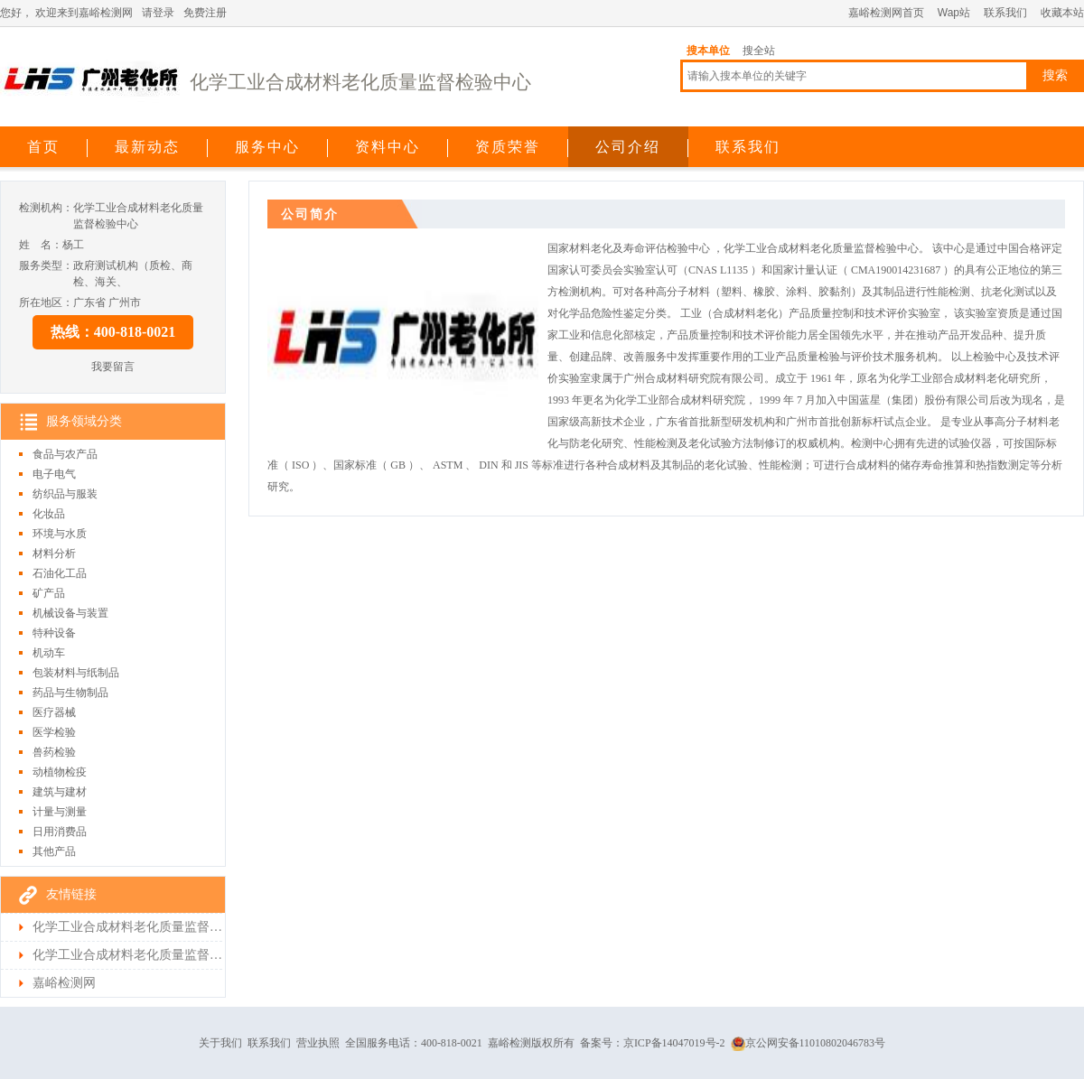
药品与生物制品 (70, 692)
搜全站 (759, 50)
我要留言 (113, 366)
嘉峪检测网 (64, 983)
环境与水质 (60, 533)
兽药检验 (54, 752)
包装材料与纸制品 (76, 672)
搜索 (1055, 75)
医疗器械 (54, 712)
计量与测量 (60, 811)
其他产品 (54, 851)
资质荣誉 (507, 146)
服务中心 (267, 146)
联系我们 (1005, 12)
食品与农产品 (65, 454)
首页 (43, 146)
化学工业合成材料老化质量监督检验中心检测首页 (127, 955)
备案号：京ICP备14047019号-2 (652, 1043)
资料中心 (387, 146)
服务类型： (46, 265)
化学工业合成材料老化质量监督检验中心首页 (127, 927)
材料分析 (54, 553)
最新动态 (147, 146)
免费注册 (205, 12)
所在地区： (46, 302)
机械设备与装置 (70, 613)
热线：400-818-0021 (113, 332)
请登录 (158, 12)
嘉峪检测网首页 (886, 12)
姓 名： (40, 244)
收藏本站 (1062, 12)
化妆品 (49, 513)
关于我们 (220, 1043)
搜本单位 (708, 50)
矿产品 (49, 593)
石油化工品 (60, 573)
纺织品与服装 (65, 494)
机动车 (49, 652)
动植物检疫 (60, 772)
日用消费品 (60, 831)
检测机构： (46, 207)
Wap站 (954, 12)
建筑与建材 (60, 792)
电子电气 (54, 474)
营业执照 (318, 1043)
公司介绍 (627, 146)
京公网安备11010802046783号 (808, 1043)
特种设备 (54, 633)
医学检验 (54, 732)
